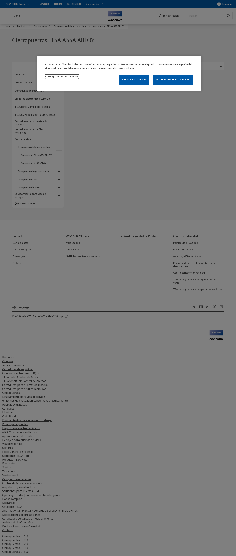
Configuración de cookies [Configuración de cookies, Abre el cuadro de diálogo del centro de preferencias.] (62, 76)
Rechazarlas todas (134, 79)
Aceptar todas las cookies (173, 79)
